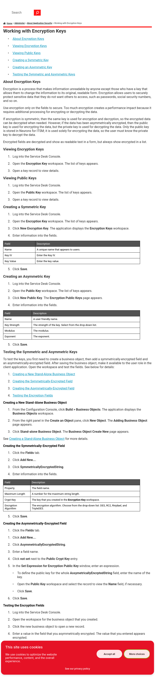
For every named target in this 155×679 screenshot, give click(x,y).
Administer (19, 23)
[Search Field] (25, 12)
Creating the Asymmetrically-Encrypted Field (43, 388)
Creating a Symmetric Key (31, 60)
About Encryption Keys (28, 39)
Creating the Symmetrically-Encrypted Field (43, 381)
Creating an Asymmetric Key (32, 67)
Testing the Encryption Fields (33, 395)
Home (9, 23)
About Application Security (39, 23)
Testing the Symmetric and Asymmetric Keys (44, 74)
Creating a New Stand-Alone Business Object (44, 374)
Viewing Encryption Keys (30, 46)
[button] (37, 12)
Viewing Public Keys (27, 53)
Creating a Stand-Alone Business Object (37, 439)
